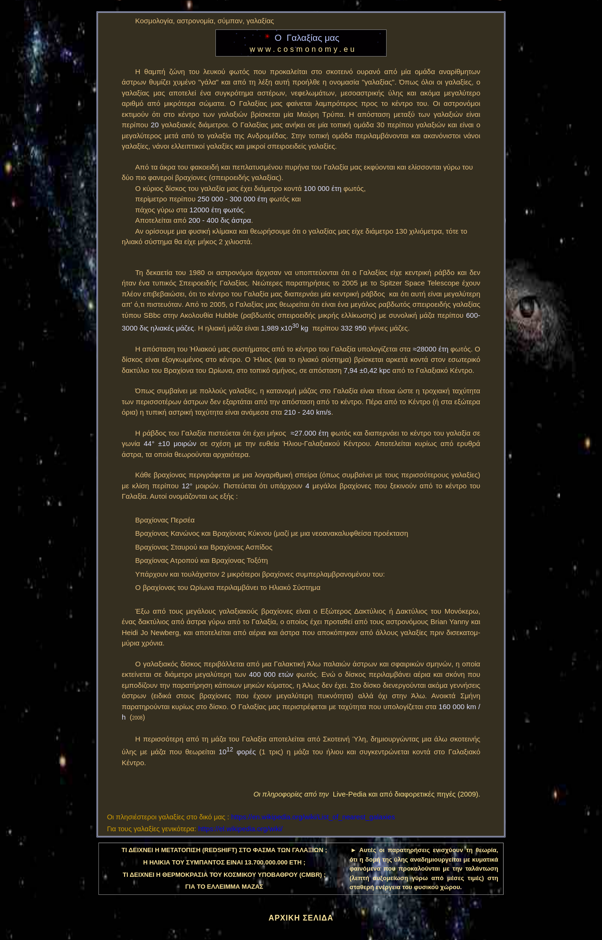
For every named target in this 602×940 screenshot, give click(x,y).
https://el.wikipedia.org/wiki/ (240, 829)
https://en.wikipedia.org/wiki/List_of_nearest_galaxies (313, 817)
